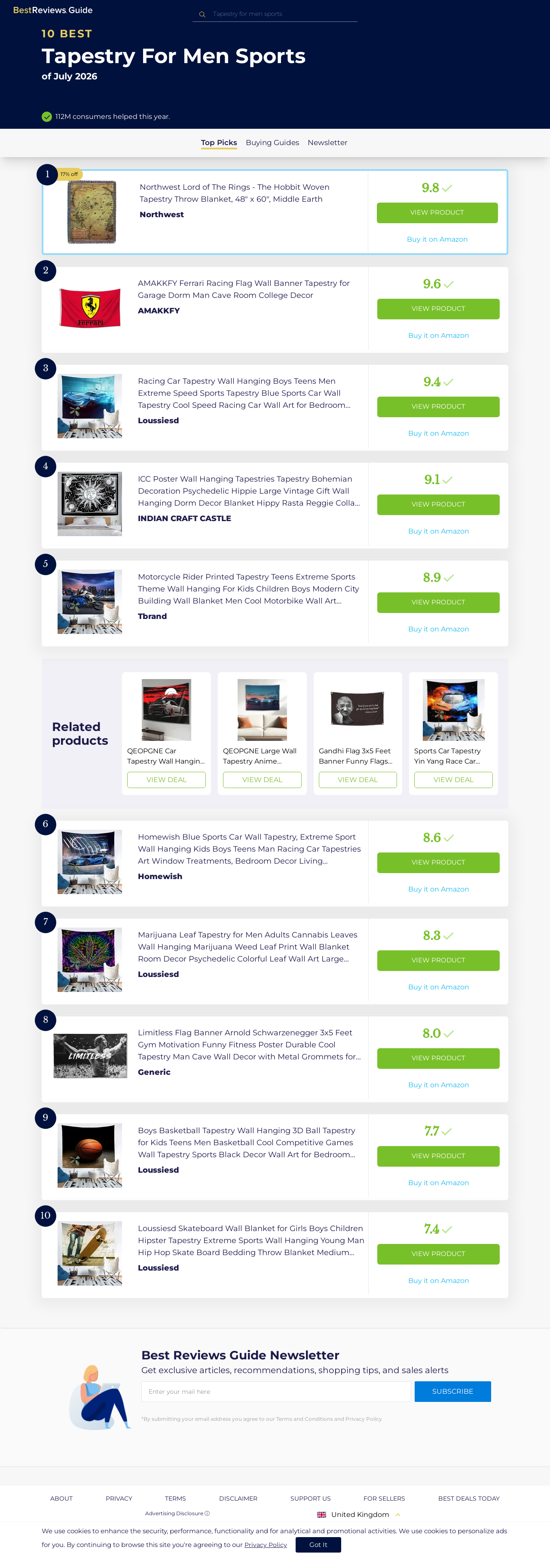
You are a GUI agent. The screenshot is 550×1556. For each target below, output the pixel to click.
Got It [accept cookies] (318, 1545)
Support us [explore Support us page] (310, 1498)
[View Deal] (166, 733)
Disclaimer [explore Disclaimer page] (238, 1498)
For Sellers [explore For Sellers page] (384, 1498)
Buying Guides (272, 142)
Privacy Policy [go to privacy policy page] (265, 1545)
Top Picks (219, 142)
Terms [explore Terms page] (175, 1498)
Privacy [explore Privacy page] (119, 1498)
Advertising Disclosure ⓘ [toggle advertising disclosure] (177, 1513)
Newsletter (328, 142)
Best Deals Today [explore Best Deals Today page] (469, 1498)
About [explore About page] (61, 1498)
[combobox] (275, 14)
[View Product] (275, 212)
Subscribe (453, 1391)
